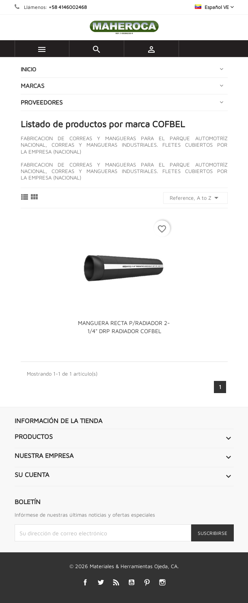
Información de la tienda (58, 420)
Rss (116, 582)
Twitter (100, 582)
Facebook (85, 582)
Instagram (162, 582)
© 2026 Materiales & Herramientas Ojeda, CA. (124, 566)
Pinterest (146, 582)
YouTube (131, 582)
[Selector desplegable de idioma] (214, 7)
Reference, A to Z (195, 198)
